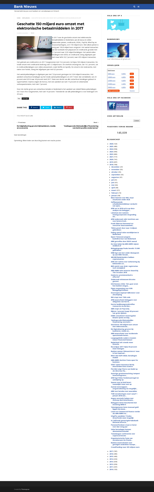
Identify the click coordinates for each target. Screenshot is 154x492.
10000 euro (111, 77)
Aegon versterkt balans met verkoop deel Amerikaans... (122, 399)
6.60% (124, 81)
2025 (111, 146)
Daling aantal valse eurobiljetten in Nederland (125, 233)
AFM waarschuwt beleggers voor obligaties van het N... (124, 301)
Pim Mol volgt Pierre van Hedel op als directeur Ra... (124, 370)
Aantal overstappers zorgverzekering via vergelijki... (124, 388)
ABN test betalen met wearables (124, 391)
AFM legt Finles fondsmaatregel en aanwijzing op (125, 379)
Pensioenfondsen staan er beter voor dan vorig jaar (124, 426)
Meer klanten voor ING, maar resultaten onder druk (122, 199)
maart (114, 190)
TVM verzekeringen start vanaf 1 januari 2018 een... (124, 395)
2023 (111, 152)
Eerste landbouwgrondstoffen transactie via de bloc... (123, 305)
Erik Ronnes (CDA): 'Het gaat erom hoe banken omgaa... (124, 285)
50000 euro (111, 87)
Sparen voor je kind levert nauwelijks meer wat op (121, 383)
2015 (111, 456)
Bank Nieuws (25, 7)
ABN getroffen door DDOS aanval (124, 241)
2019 (111, 162)
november (115, 169)
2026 (111, 144)
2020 (111, 159)
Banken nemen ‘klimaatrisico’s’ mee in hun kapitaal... (125, 352)
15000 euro (111, 81)
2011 (111, 467)
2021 (111, 157)
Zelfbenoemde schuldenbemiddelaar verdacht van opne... (124, 204)
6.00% (124, 77)
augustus (115, 177)
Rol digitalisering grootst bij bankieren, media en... (122, 330)
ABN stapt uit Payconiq (120, 309)
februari (114, 193)
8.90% (124, 74)
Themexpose (25, 489)
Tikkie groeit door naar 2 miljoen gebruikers (124, 229)
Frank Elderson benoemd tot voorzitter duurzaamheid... (122, 224)
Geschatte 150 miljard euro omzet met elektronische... (124, 325)
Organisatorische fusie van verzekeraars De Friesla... (122, 439)
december (115, 167)
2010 (111, 469)
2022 (111, 154)
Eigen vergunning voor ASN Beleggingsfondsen (121, 289)
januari (114, 195)
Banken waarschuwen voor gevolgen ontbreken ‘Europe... (123, 444)
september (116, 175)
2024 (111, 149)
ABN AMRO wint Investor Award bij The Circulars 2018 (124, 271)
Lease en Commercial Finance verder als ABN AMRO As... (125, 412)
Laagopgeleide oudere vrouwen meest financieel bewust (123, 339)
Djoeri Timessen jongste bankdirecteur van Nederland (123, 238)
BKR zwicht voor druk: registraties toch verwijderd (124, 267)
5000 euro (111, 74)
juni (113, 182)
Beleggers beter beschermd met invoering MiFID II (124, 404)
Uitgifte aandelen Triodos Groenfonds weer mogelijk (122, 417)
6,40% (124, 84)
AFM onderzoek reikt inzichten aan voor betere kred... (125, 220)
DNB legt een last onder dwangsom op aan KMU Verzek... (125, 254)
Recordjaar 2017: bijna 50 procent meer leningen (124, 348)
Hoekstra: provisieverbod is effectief (122, 276)
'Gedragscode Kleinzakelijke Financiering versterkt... (122, 321)
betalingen (26, 18)
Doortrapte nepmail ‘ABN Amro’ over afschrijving (125, 294)
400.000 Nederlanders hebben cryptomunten (122, 258)
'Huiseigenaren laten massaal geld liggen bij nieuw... (125, 408)
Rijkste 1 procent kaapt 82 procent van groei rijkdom (124, 312)
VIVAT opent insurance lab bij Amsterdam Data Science (122, 366)
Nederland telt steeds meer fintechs (122, 343)
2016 (111, 454)
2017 (111, 451)
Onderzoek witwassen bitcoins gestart (123, 280)
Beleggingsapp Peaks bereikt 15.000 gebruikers (125, 249)
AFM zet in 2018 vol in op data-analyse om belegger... (123, 209)
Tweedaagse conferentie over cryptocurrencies (123, 435)
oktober (114, 172)
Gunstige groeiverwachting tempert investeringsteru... (125, 374)
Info (132, 74)
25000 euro (111, 84)
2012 (111, 464)
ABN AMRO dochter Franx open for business (124, 361)
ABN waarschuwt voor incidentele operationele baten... (124, 334)
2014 (111, 459)
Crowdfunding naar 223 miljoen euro (125, 447)
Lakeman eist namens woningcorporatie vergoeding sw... (123, 215)
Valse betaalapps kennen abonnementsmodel (121, 430)
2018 (111, 165)
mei (113, 185)
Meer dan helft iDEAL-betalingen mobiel (124, 357)
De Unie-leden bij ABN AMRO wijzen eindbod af (125, 245)
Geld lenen (111, 71)
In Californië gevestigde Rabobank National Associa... (124, 421)
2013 (111, 462)
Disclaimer (132, 90)
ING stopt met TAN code (120, 297)
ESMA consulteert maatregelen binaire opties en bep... (123, 317)
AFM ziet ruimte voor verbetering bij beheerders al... (125, 263)
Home (18, 18)
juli (112, 180)
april (113, 188)
